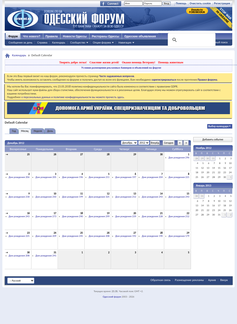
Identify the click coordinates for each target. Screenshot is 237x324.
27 (81, 154)
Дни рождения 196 (72, 177)
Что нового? (31, 36)
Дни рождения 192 (125, 236)
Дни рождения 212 (125, 196)
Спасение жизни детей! (104, 62)
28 (108, 154)
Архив (212, 280)
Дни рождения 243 (152, 196)
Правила (52, 36)
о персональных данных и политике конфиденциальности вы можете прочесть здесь (72, 97)
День (50, 131)
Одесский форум (112, 296)
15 (188, 193)
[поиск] (191, 40)
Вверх (224, 280)
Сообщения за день (20, 42)
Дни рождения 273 (45, 216)
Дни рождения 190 (152, 236)
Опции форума (102, 42)
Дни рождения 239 (125, 216)
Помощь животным (170, 62)
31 (55, 252)
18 (81, 213)
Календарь (58, 42)
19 (108, 213)
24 (55, 232)
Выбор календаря (218, 126)
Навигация (124, 42)
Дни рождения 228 (152, 216)
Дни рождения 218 (19, 196)
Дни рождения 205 (45, 177)
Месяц (24, 131)
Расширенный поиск (215, 42)
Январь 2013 (203, 185)
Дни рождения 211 (99, 177)
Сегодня (168, 142)
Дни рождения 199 (72, 196)
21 (161, 213)
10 (55, 193)
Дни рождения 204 (152, 177)
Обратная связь (161, 280)
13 (135, 193)
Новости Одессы (74, 36)
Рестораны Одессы (105, 36)
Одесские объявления (140, 36)
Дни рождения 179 (178, 236)
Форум (13, 36)
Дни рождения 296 (178, 157)
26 (55, 154)
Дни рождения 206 (19, 177)
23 (28, 232)
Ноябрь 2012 (203, 148)
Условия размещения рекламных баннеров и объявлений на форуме (121, 67)
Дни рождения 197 (125, 177)
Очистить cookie (200, 3)
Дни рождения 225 (19, 236)
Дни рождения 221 (178, 177)
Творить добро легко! (73, 62)
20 (135, 213)
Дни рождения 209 (45, 236)
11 (81, 193)
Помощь (181, 3)
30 (161, 154)
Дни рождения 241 (45, 255)
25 (28, 154)
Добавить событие (212, 139)
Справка (42, 42)
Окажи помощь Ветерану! (138, 62)
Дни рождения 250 (45, 196)
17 (55, 213)
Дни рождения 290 (72, 216)
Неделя (38, 131)
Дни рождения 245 (72, 236)
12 (108, 193)
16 (28, 213)
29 (135, 154)
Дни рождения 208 (99, 236)
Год (14, 131)
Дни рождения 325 (99, 196)
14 (161, 193)
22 (188, 213)
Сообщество (77, 42)
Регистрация (222, 3)
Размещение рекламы (189, 280)
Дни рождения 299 (99, 216)
